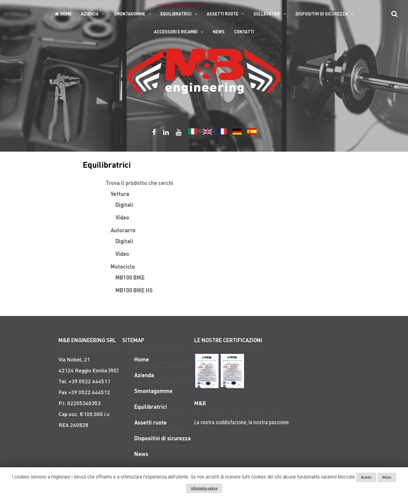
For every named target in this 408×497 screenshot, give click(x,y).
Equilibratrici (176, 13)
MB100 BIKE (130, 277)
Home (63, 13)
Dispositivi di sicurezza (322, 13)
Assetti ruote (222, 13)
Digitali (124, 204)
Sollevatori (266, 13)
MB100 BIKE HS (134, 290)
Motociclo (123, 266)
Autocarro (123, 230)
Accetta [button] (366, 477)
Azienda (90, 13)
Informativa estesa (204, 488)
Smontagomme (129, 13)
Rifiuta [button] (386, 477)
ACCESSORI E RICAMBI (176, 31)
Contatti (244, 31)
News (219, 31)
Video (122, 217)
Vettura (120, 193)
